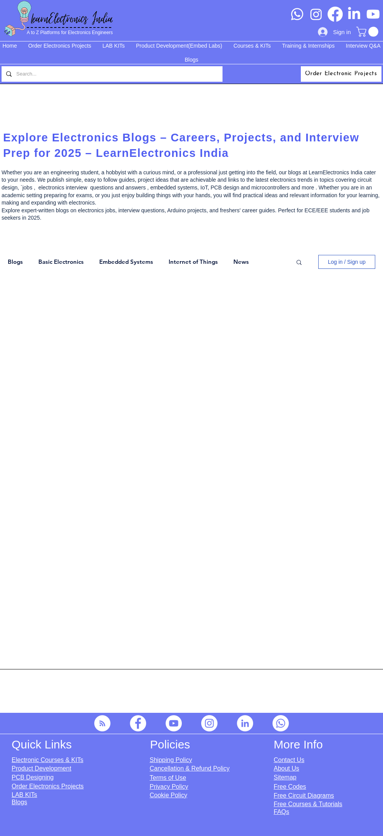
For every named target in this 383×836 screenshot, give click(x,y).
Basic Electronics (61, 261)
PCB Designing (33, 777)
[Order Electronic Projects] (341, 74)
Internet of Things (193, 261)
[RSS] (102, 723)
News (241, 261)
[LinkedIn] (354, 14)
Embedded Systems (126, 261)
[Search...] (111, 74)
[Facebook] (335, 14)
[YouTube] (174, 723)
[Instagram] (316, 14)
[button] (368, 32)
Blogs (15, 261)
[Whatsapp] (297, 14)
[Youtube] (373, 14)
